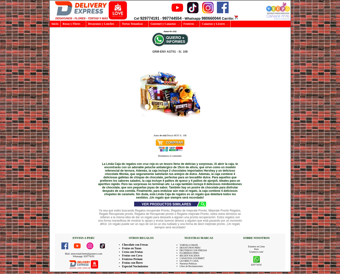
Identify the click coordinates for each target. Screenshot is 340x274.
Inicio (55, 23)
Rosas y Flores (73, 23)
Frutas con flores (132, 262)
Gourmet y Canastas (164, 23)
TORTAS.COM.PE (189, 245)
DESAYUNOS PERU (190, 247)
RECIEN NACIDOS (190, 255)
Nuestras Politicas (188, 263)
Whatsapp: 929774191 (83, 256)
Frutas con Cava (132, 255)
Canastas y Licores (215, 23)
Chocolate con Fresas (135, 244)
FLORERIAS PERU (190, 253)
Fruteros (191, 23)
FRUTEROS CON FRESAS (193, 250)
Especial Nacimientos (135, 266)
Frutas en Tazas (132, 248)
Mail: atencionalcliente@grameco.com (83, 253)
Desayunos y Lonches (103, 23)
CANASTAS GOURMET (192, 258)
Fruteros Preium (132, 259)
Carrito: (230, 18)
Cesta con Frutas (132, 252)
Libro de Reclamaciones (191, 266)
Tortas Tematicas (134, 23)
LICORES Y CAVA (189, 261)
